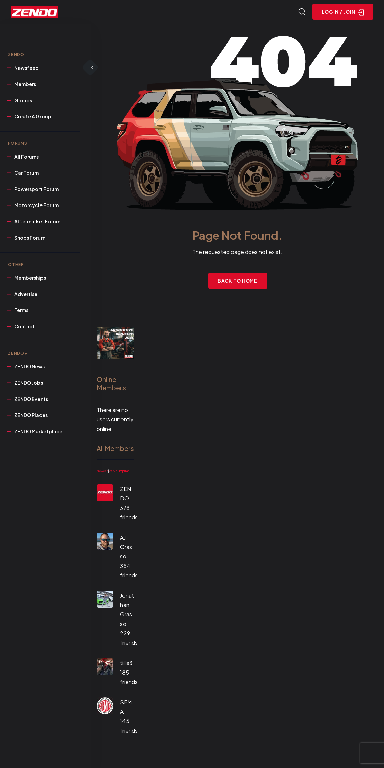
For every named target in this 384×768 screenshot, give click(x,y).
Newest (102, 471)
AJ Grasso (126, 547)
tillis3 (126, 662)
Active (113, 471)
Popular (124, 471)
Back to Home (238, 281)
